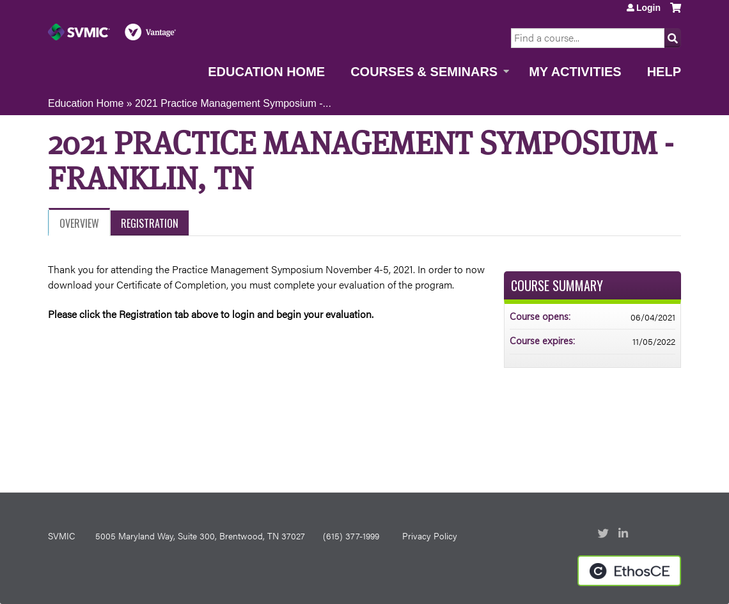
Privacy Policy (429, 535)
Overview (79, 223)
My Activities (575, 72)
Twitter (604, 534)
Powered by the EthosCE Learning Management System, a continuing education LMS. (629, 570)
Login (648, 7)
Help (664, 72)
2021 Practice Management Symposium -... (233, 103)
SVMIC (61, 535)
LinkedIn (624, 534)
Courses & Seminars (424, 72)
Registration (149, 223)
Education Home (266, 72)
